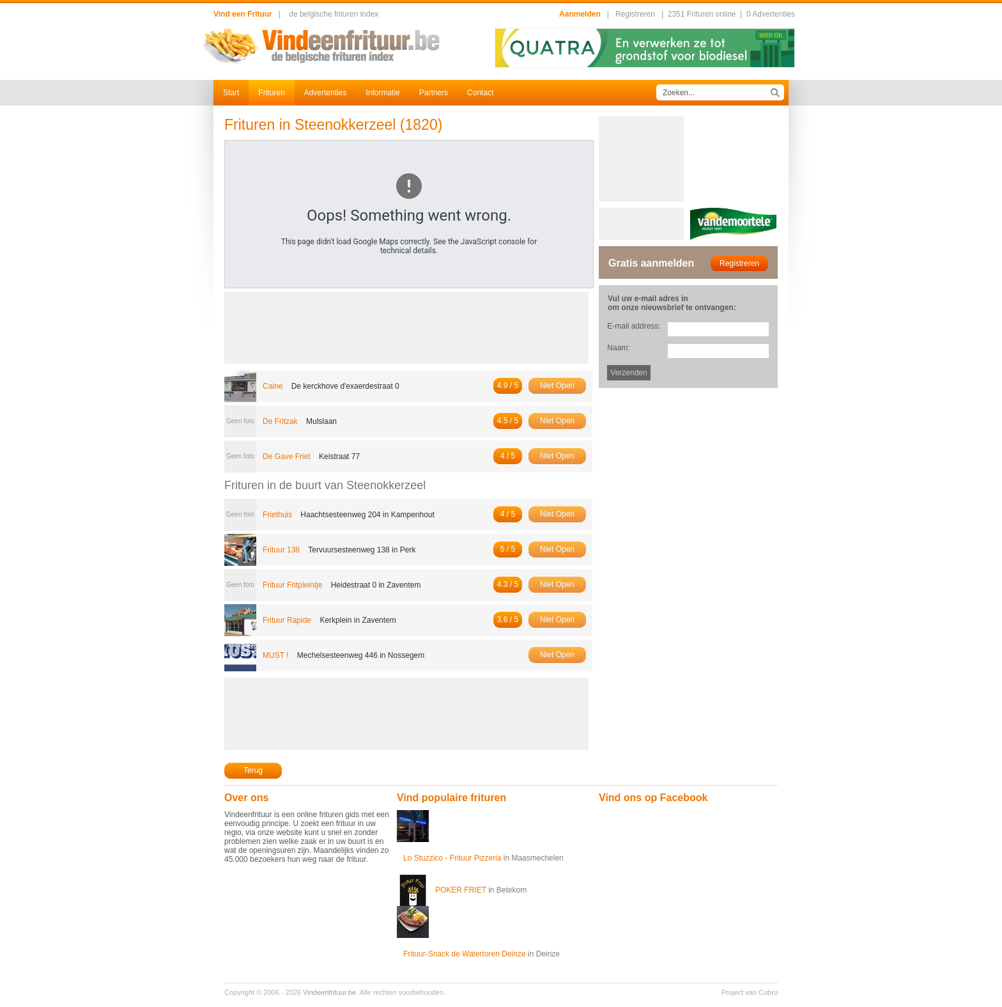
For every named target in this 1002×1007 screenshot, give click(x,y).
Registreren (635, 14)
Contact (480, 92)
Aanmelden (580, 14)
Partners (433, 92)
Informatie (382, 92)
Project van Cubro (749, 992)
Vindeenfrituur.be (329, 992)
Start (231, 92)
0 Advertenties (770, 14)
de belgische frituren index (333, 14)
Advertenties (325, 92)
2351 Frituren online (702, 14)
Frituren (271, 92)
